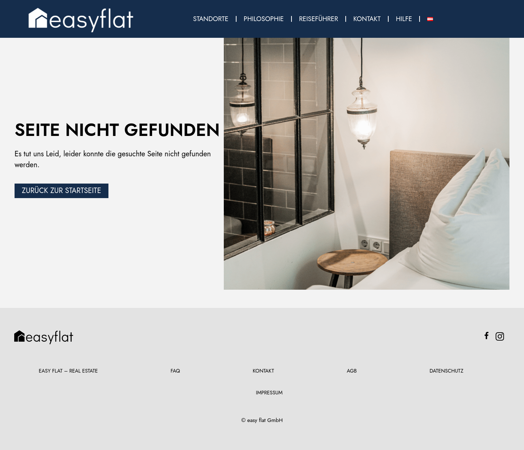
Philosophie (264, 19)
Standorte (211, 19)
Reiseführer (318, 19)
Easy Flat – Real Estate (68, 370)
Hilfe (404, 19)
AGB (352, 370)
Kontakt (367, 19)
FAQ (175, 370)
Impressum (269, 392)
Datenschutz (446, 370)
